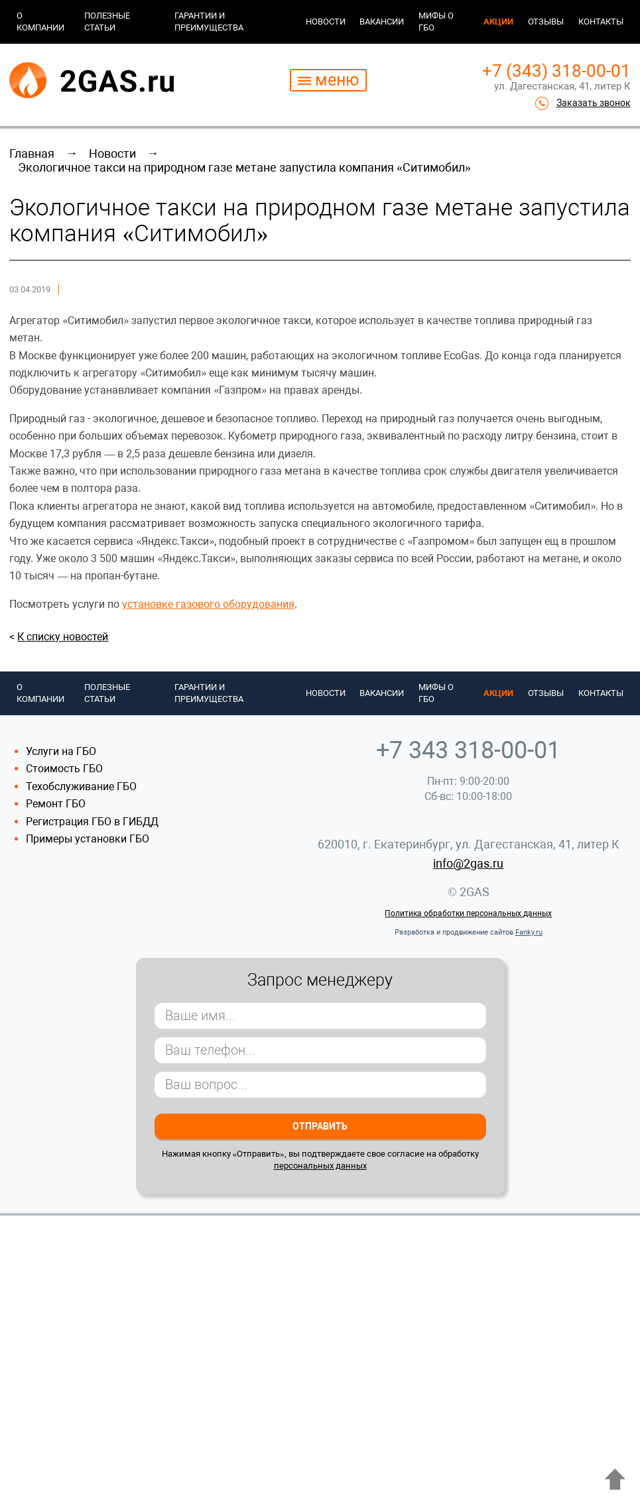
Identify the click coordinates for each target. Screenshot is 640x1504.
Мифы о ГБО (436, 21)
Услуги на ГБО (61, 751)
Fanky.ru (529, 932)
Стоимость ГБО (64, 768)
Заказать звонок (593, 102)
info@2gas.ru (468, 863)
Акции (498, 22)
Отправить (320, 1126)
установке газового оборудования (208, 604)
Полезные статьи (107, 21)
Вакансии (381, 22)
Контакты (600, 22)
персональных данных (320, 1166)
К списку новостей (62, 636)
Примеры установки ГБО (87, 839)
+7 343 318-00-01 (468, 750)
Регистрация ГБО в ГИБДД (92, 821)
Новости (326, 22)
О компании (40, 21)
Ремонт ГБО (56, 803)
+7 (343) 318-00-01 (556, 71)
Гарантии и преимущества (208, 21)
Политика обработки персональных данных (468, 913)
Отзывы (546, 22)
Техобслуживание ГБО (81, 786)
